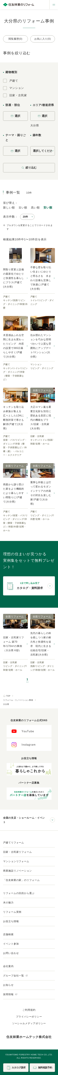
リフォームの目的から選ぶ (18, 893)
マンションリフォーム (16, 861)
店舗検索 (8, 934)
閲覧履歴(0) (15, 39)
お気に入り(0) (42, 39)
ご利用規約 (29, 1010)
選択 (15, 115)
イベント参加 (11, 943)
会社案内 (8, 966)
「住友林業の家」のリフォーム (21, 880)
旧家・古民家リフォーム (17, 852)
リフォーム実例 (12, 912)
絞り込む (29, 167)
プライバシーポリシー (29, 1016)
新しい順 (9, 207)
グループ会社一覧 (15, 975)
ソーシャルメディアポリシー (29, 1023)
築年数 (37, 135)
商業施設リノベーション (17, 870)
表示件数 (9, 216)
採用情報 (10, 994)
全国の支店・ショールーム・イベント (24, 820)
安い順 (47, 207)
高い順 (35, 207)
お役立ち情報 (11, 921)
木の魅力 (8, 902)
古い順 (23, 207)
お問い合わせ (11, 953)
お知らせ (8, 985)
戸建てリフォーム (13, 842)
